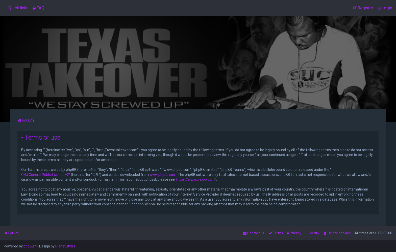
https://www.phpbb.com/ (196, 179)
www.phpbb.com (163, 175)
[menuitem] (38, 7)
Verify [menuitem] (314, 233)
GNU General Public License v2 (45, 175)
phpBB (28, 246)
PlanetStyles (65, 246)
